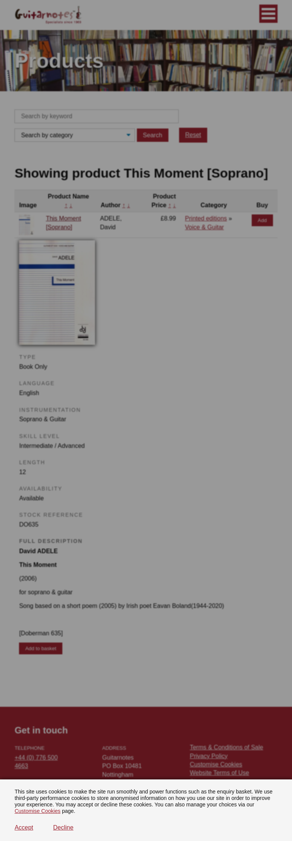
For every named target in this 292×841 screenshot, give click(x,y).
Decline (63, 827)
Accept (23, 827)
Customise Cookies (37, 811)
